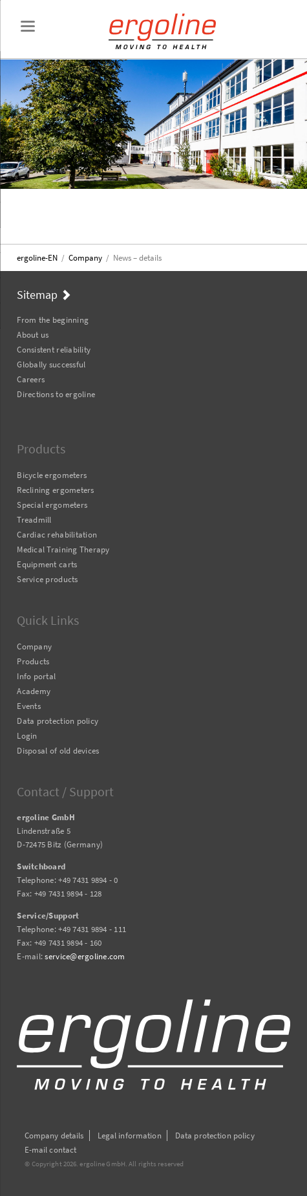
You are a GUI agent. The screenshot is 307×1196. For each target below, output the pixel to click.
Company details (54, 1135)
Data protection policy (57, 720)
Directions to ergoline (56, 394)
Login (27, 735)
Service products (47, 579)
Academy (33, 691)
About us (32, 334)
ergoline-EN (37, 257)
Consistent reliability (53, 349)
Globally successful (51, 364)
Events (29, 706)
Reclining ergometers (55, 489)
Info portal (36, 676)
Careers (31, 379)
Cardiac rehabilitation (57, 534)
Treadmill (34, 519)
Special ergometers (52, 504)
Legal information (130, 1135)
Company (85, 257)
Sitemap (37, 294)
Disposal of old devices (58, 750)
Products (33, 661)
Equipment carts (47, 564)
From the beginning (53, 319)
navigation (28, 26)
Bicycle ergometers (52, 475)
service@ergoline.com (85, 956)
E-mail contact (51, 1149)
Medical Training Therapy (63, 549)
